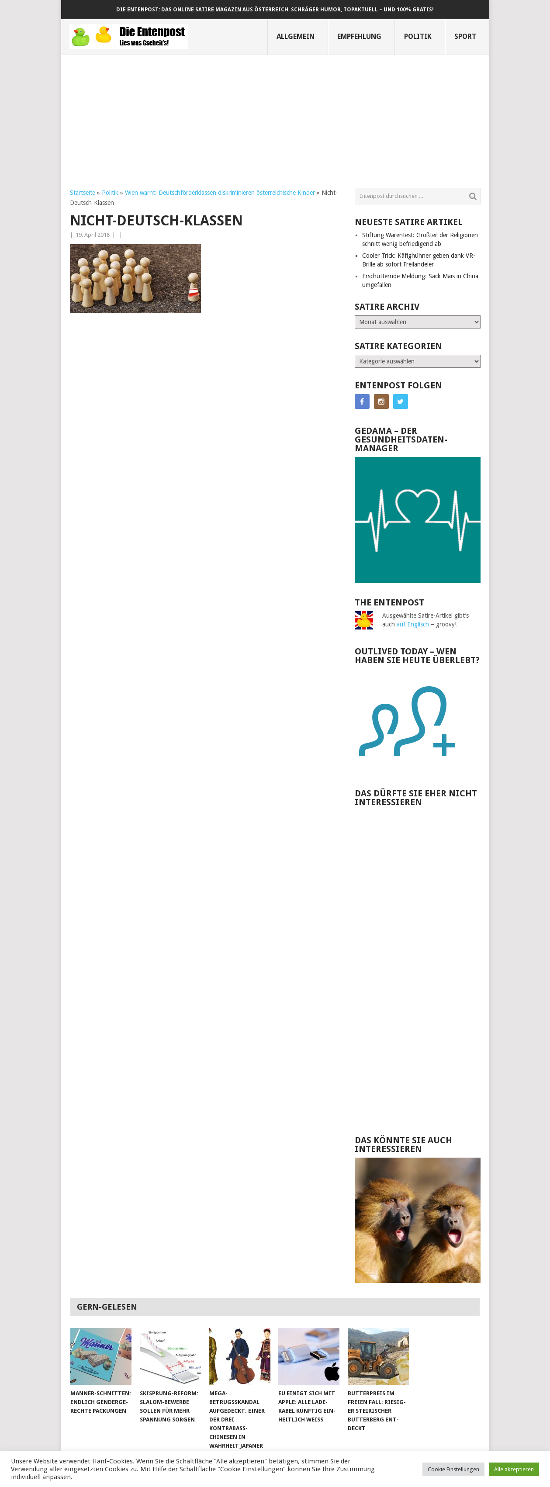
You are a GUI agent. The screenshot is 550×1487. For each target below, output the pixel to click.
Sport (465, 36)
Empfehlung (359, 36)
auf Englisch (413, 624)
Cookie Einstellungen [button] (453, 1469)
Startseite (82, 192)
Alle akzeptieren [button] (514, 1469)
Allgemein (296, 36)
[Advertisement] (275, 116)
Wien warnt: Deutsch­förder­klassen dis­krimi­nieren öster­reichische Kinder (220, 192)
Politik (418, 36)
